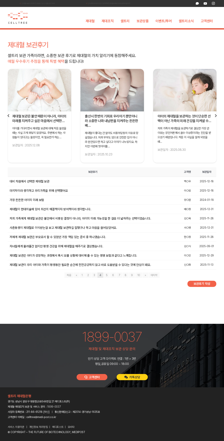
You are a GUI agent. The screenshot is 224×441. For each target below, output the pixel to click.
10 (138, 282)
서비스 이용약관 (16, 426)
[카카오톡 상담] (197, 3)
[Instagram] (213, 3)
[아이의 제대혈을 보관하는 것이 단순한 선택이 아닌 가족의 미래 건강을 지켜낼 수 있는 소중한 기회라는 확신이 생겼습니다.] (184, 98)
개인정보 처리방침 (38, 426)
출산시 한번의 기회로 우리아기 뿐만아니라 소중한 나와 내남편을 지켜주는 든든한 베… (111, 128)
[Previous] (8, 123)
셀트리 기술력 (86, 33)
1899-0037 (54, 406)
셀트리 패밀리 (156, 33)
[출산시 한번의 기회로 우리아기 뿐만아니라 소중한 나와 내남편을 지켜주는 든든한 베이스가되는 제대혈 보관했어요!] (112, 98)
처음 (69, 282)
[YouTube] (205, 3)
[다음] (215, 123)
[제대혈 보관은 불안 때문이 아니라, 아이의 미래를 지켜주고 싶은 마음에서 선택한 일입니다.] (39, 98)
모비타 (71, 426)
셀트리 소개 (66, 33)
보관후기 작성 (202, 291)
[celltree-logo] (20, 17)
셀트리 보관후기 (133, 33)
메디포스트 (58, 426)
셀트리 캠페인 (109, 33)
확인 (46, 411)
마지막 (154, 282)
